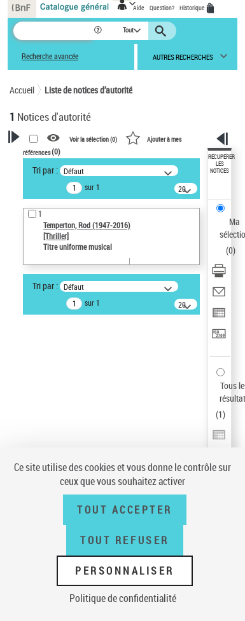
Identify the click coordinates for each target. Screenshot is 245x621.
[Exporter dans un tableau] (219, 317)
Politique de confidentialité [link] (122, 598)
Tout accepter (124, 510)
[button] (99, 31)
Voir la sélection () (93, 138)
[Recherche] (53, 31)
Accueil (22, 90)
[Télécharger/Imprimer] (219, 275)
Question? (162, 7)
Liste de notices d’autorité (88, 90)
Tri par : (45, 170)
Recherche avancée (50, 56)
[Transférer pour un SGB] (219, 338)
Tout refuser (124, 540)
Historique (192, 7)
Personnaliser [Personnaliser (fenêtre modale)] (124, 571)
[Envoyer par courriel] (219, 296)
